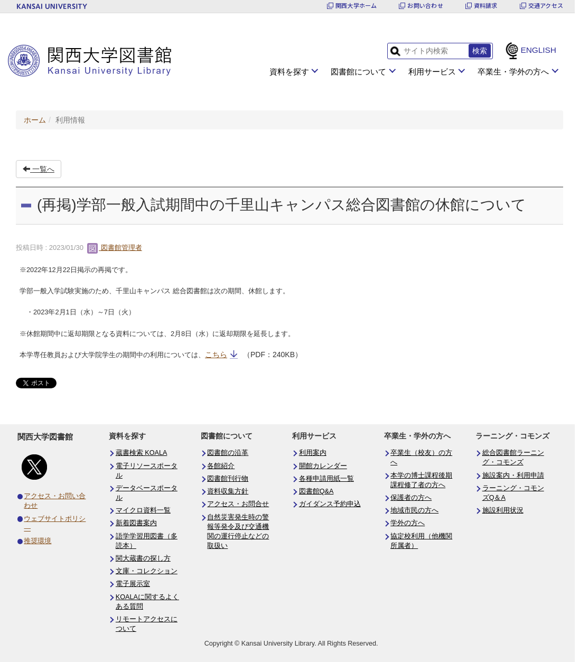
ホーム (35, 120)
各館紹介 (221, 466)
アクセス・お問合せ (238, 504)
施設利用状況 (503, 510)
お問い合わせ (425, 6)
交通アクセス (545, 6)
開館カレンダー (323, 466)
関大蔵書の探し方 (143, 558)
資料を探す (289, 71)
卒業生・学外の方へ (513, 71)
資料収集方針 (227, 491)
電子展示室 (133, 584)
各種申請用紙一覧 (326, 478)
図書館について (358, 71)
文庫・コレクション (147, 571)
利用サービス (432, 71)
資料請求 (486, 6)
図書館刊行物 (227, 478)
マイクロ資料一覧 (143, 510)
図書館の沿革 (227, 452)
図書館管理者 (114, 247)
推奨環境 (37, 541)
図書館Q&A (316, 491)
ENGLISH (538, 49)
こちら (216, 354)
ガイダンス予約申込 (330, 504)
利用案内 (312, 452)
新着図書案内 (136, 523)
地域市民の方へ (414, 510)
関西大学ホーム (356, 6)
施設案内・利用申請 (513, 475)
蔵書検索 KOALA (141, 452)
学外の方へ (407, 523)
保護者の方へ (411, 497)
